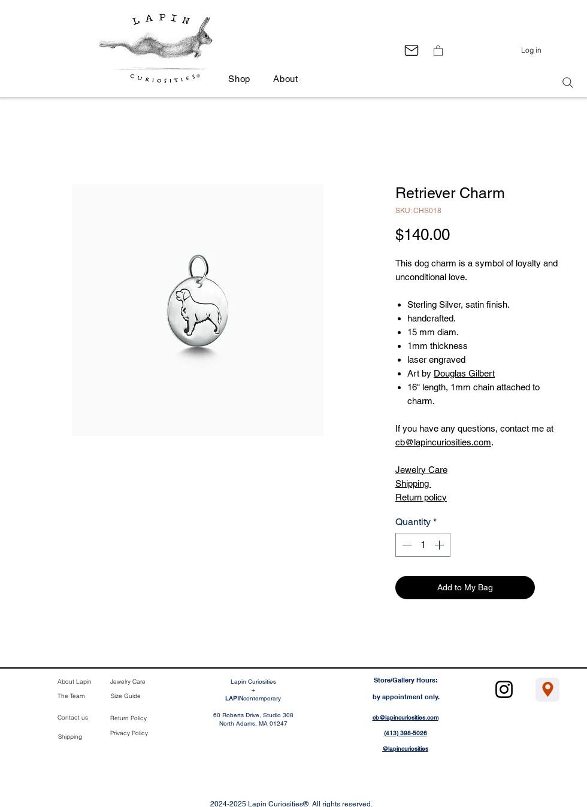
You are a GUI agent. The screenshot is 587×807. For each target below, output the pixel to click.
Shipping (413, 483)
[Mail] (411, 50)
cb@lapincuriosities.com (443, 442)
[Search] (567, 82)
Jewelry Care (421, 470)
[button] (438, 50)
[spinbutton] (423, 544)
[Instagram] (504, 689)
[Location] (547, 690)
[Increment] (440, 544)
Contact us (73, 717)
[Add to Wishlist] (551, 587)
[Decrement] (405, 544)
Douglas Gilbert (464, 373)
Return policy (421, 497)
